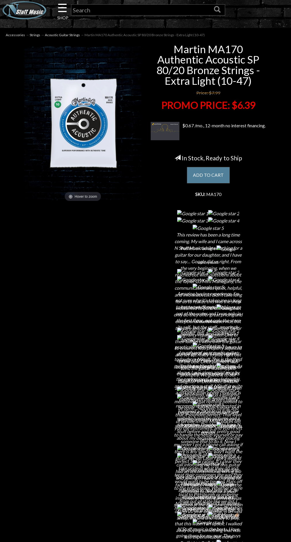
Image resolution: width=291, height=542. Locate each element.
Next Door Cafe (53, 452)
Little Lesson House (52, 462)
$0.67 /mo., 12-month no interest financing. (208, 131)
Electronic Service (53, 502)
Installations (52, 482)
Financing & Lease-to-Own (145, 422)
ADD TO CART (208, 175)
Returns (145, 442)
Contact (52, 432)
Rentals (53, 472)
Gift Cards (145, 462)
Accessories (15, 35)
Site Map (145, 482)
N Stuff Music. (30, 534)
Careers (52, 442)
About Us (52, 422)
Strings (35, 35)
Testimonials (145, 472)
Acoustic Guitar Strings (62, 35)
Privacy (145, 452)
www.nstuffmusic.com (244, 462)
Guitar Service (52, 492)
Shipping (145, 432)
